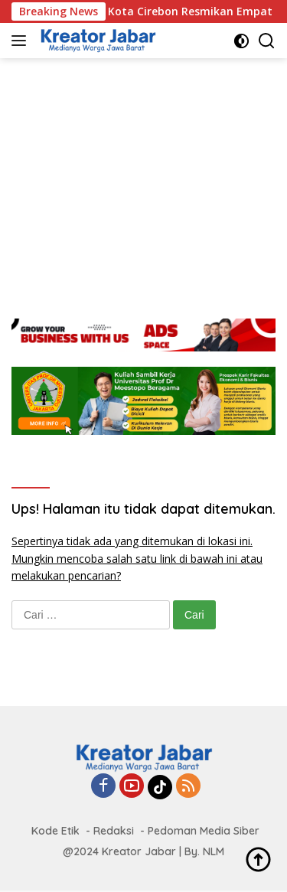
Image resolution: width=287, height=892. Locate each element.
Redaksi (113, 831)
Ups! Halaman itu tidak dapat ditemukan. (143, 509)
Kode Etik (55, 831)
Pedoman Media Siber (203, 831)
